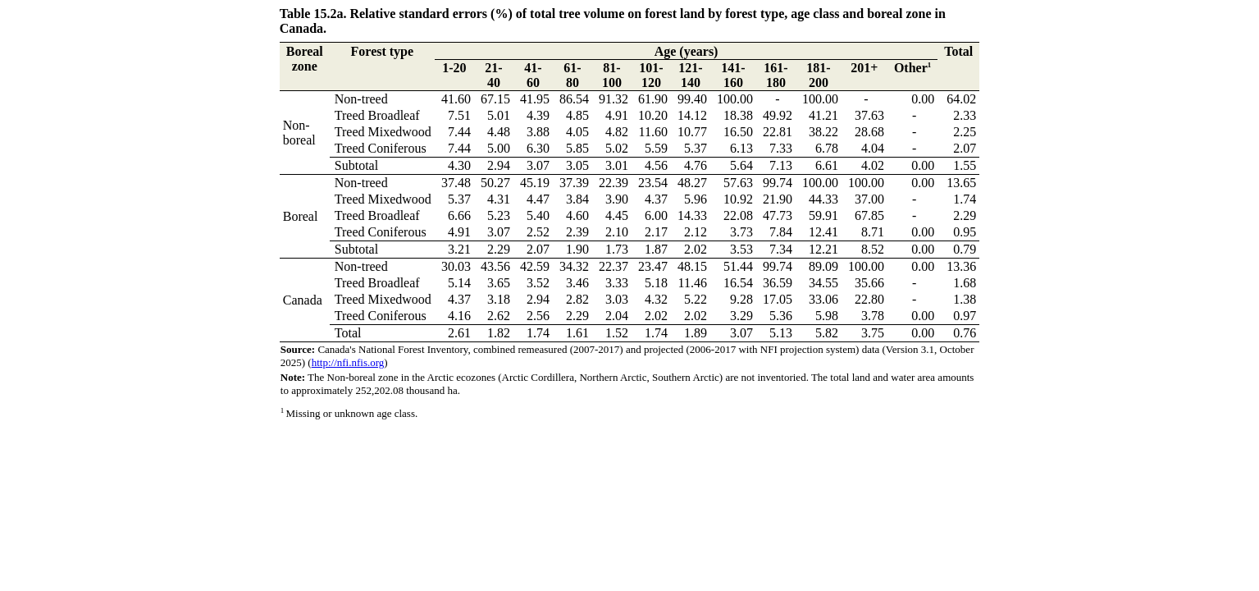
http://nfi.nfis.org (348, 362)
